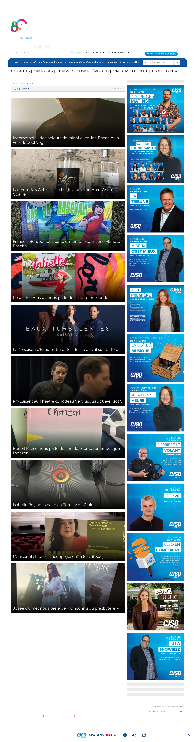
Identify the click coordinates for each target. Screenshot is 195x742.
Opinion (83, 71)
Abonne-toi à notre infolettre (168, 706)
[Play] (125, 735)
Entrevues (65, 71)
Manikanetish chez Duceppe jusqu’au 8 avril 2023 (58, 556)
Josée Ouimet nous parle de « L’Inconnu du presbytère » (66, 608)
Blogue (157, 71)
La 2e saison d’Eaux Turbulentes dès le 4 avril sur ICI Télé (65, 349)
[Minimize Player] (189, 735)
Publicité (140, 71)
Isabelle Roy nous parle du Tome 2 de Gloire (54, 505)
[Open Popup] (144, 735)
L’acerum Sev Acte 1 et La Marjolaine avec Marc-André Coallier (63, 192)
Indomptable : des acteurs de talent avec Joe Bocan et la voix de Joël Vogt (66, 140)
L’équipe (38, 715)
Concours (120, 71)
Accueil (15, 46)
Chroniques (43, 71)
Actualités (20, 71)
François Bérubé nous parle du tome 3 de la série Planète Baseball (66, 243)
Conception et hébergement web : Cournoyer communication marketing (154, 724)
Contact (28, 46)
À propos (26, 715)
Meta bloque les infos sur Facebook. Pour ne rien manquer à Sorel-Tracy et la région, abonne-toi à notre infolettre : (97, 62)
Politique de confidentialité (59, 715)
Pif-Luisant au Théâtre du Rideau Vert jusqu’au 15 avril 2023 (67, 401)
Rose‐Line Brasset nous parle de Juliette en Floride (60, 297)
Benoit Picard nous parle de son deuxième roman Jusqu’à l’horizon (66, 450)
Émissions (100, 71)
